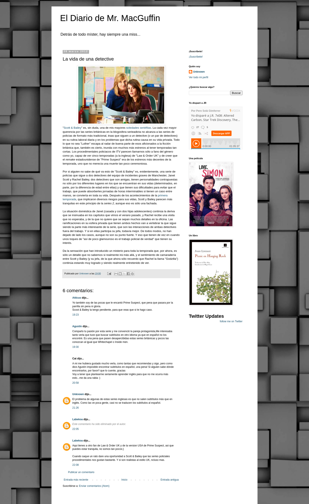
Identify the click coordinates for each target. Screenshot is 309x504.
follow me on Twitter (231, 321)
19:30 (75, 346)
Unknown (78, 394)
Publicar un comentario (81, 472)
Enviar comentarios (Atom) (94, 485)
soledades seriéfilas (138, 127)
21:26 (75, 407)
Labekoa (77, 419)
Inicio (124, 479)
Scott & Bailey (72, 127)
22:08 (75, 464)
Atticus (76, 297)
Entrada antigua (170, 479)
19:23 (75, 314)
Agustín (77, 326)
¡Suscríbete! (196, 56)
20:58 (75, 382)
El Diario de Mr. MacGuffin (110, 18)
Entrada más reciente (76, 479)
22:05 (75, 429)
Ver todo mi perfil (198, 77)
